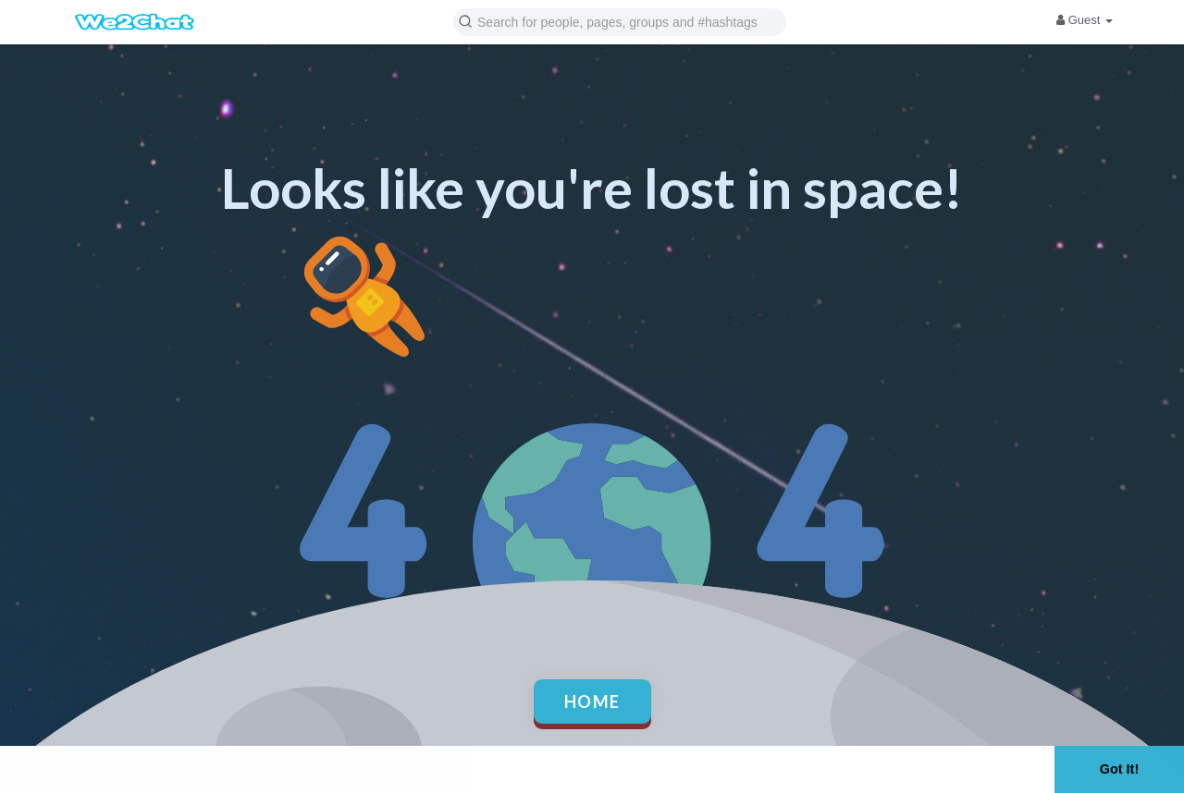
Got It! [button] (1119, 769)
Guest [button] (1084, 20)
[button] (620, 21)
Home (592, 701)
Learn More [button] (588, 768)
